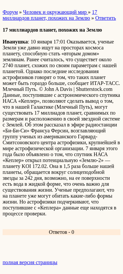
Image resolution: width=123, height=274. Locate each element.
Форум (10, 12)
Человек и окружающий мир (55, 12)
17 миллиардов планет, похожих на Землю (50, 15)
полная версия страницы (30, 262)
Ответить (105, 18)
